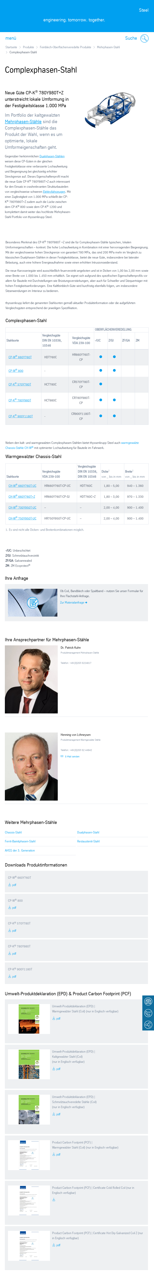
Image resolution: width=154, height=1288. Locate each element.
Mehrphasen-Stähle (23, 122)
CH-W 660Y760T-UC (22, 486)
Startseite (11, 47)
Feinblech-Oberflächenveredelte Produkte (65, 47)
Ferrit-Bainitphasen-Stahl (20, 841)
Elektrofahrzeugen (54, 191)
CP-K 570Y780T (20, 384)
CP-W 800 (16, 371)
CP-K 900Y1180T (21, 416)
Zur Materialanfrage (72, 602)
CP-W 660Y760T (20, 357)
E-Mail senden (72, 757)
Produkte (28, 47)
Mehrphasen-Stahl (108, 47)
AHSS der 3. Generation (20, 850)
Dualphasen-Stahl (88, 832)
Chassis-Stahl (13, 832)
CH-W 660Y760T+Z (22, 496)
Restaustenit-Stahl (88, 841)
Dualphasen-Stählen (52, 156)
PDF (13, 885)
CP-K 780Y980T (20, 400)
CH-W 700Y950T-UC (22, 507)
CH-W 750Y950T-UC (22, 518)
